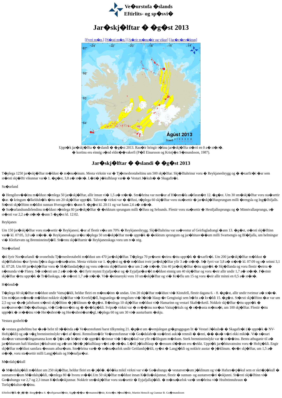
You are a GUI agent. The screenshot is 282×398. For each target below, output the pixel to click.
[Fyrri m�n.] (94, 40)
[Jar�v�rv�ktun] (183, 40)
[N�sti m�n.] (115, 40)
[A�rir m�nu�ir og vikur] (147, 40)
